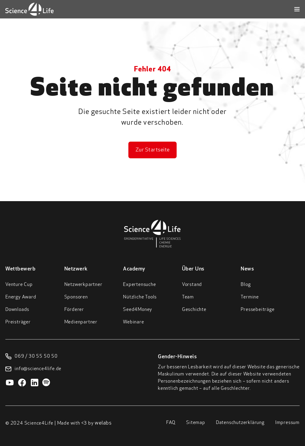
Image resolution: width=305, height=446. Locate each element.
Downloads (17, 309)
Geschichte (194, 309)
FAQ (170, 422)
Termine (250, 297)
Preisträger (18, 322)
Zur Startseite (153, 150)
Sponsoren (76, 297)
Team (188, 297)
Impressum (287, 422)
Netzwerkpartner (83, 284)
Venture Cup (19, 284)
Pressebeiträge (257, 309)
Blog (245, 284)
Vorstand (192, 284)
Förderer (74, 309)
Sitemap (195, 422)
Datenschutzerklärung (240, 422)
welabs (103, 423)
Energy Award (20, 297)
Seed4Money (137, 309)
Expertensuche (139, 284)
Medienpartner (80, 322)
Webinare (133, 322)
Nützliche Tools (140, 297)
